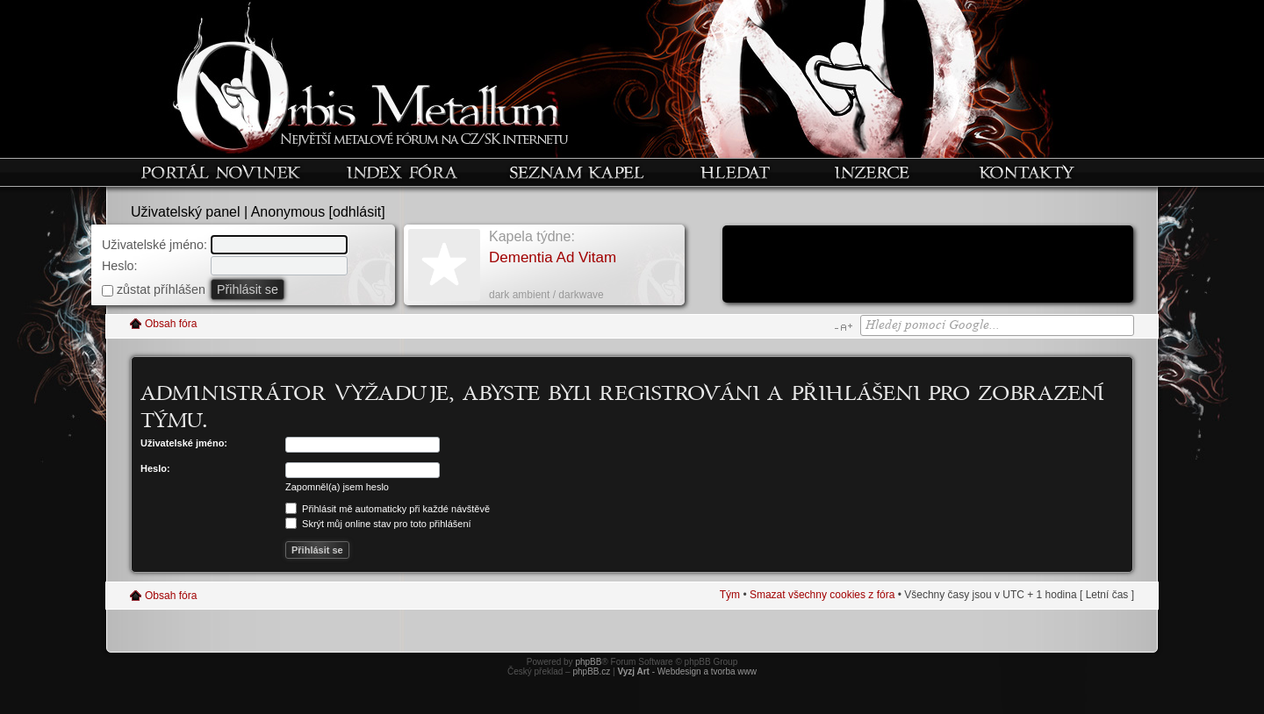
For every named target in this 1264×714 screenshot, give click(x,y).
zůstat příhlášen (153, 289)
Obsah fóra (171, 324)
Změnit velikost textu (843, 327)
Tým (730, 595)
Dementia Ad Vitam (552, 257)
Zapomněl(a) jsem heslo (337, 487)
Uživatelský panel (186, 211)
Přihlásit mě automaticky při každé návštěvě (387, 508)
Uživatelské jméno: (154, 245)
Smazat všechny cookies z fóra (822, 595)
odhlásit (357, 211)
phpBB (588, 662)
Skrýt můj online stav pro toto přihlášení (378, 523)
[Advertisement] (927, 265)
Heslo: (120, 266)
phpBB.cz (591, 671)
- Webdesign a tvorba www (687, 671)
